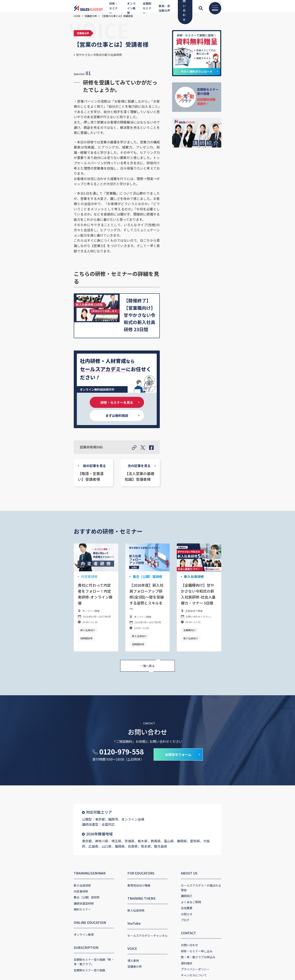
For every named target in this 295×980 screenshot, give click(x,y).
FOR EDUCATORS (126, 740)
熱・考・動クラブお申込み (212, 820)
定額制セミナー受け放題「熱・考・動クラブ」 (61, 827)
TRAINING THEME (127, 765)
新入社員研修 (207, 469)
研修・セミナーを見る (87, 297)
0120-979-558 (121, 624)
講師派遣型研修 (41, 770)
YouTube (119, 790)
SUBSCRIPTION (43, 814)
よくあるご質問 (205, 764)
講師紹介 (201, 758)
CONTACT (202, 795)
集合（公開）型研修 (131, 469)
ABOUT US (203, 740)
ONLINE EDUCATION (47, 789)
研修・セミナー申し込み (211, 813)
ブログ (199, 782)
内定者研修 (45, 469)
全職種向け (204, 516)
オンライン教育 (41, 802)
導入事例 (119, 828)
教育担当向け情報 (124, 752)
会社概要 (201, 770)
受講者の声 (120, 833)
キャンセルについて (208, 838)
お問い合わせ (203, 807)
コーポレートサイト (48, 895)
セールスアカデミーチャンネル (133, 803)
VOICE (118, 815)
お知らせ (201, 776)
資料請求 (201, 825)
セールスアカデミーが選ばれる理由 (218, 752)
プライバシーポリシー (209, 832)
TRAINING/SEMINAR (46, 740)
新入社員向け (44, 510)
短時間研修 (65, 510)
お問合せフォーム (178, 626)
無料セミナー (39, 776)
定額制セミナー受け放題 (46, 833)
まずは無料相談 (146, 297)
